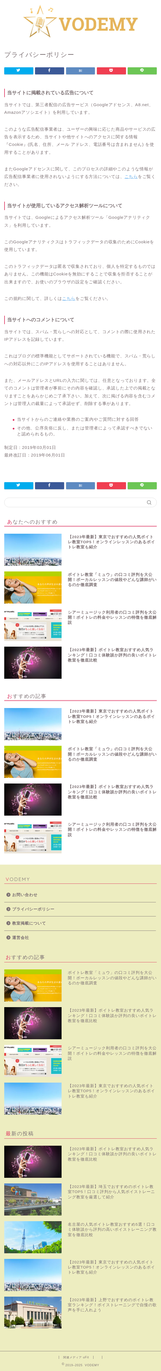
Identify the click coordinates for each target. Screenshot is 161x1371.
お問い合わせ (25, 895)
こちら (131, 176)
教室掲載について (29, 923)
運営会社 (20, 938)
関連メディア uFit (76, 1357)
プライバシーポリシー (33, 909)
